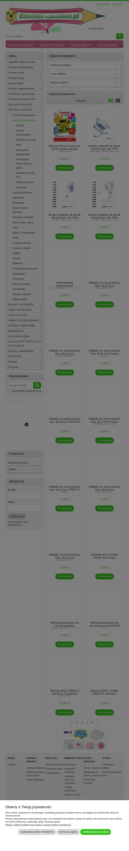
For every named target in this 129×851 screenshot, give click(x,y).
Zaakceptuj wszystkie (95, 831)
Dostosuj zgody (68, 831)
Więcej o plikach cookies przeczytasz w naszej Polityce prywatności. (38, 824)
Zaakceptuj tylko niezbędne (37, 831)
